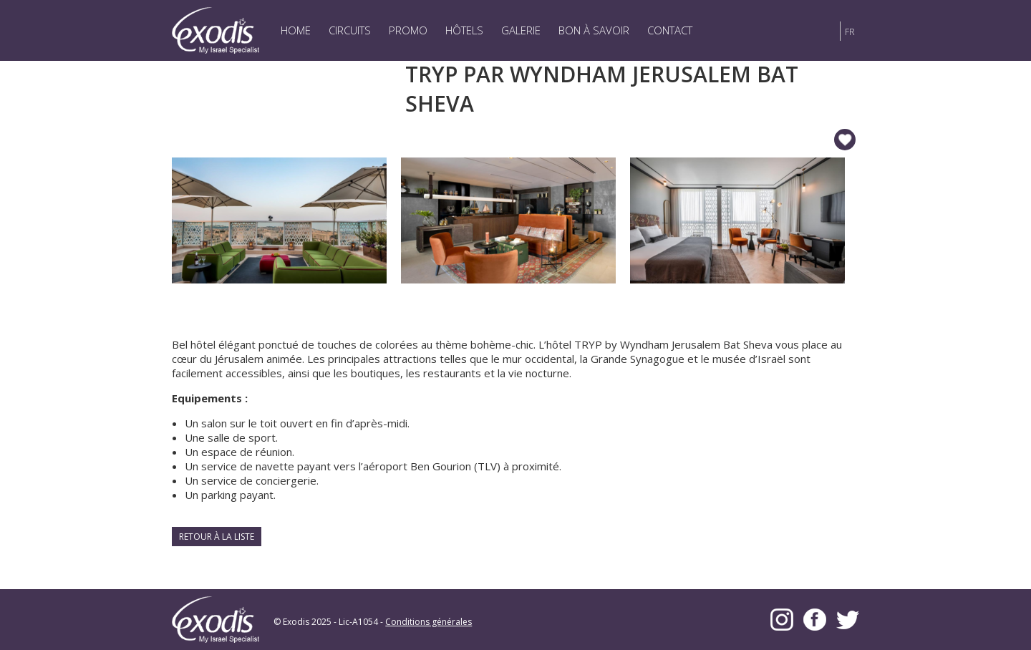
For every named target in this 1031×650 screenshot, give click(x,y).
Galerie (521, 30)
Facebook (814, 619)
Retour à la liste (216, 536)
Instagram (781, 619)
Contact (669, 30)
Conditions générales (428, 622)
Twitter (847, 619)
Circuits (350, 30)
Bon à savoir (593, 30)
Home (296, 30)
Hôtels (464, 30)
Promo (408, 30)
